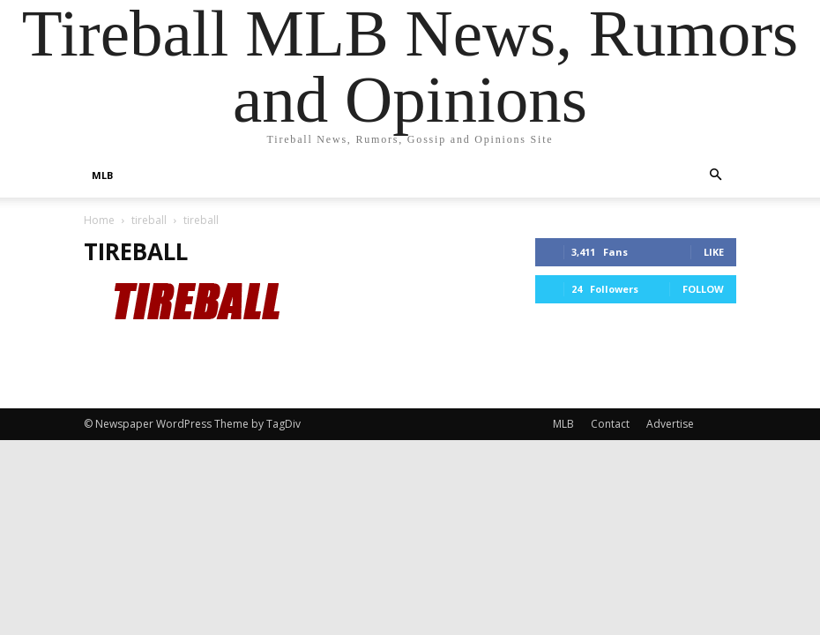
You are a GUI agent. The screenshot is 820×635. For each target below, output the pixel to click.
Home (99, 220)
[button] (715, 175)
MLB (102, 175)
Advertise (670, 423)
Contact (610, 423)
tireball (149, 220)
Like (714, 251)
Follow (703, 288)
